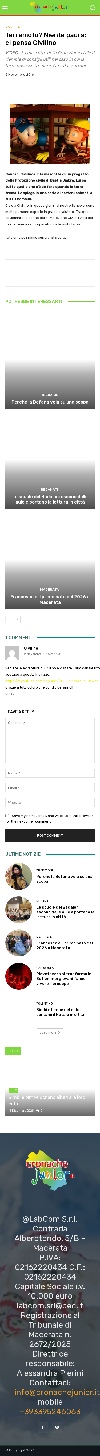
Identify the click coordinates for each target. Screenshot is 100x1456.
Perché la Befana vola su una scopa (50, 402)
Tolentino (44, 1003)
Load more (50, 1032)
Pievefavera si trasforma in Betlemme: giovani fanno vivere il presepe (63, 978)
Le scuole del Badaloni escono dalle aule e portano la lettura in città (50, 499)
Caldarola (45, 967)
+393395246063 (50, 1411)
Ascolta (12, 27)
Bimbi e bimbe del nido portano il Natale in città (60, 1012)
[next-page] (17, 619)
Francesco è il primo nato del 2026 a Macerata (50, 599)
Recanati (49, 489)
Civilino (31, 648)
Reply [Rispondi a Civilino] (9, 694)
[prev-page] (8, 619)
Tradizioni (49, 395)
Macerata (49, 589)
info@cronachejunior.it (57, 1392)
